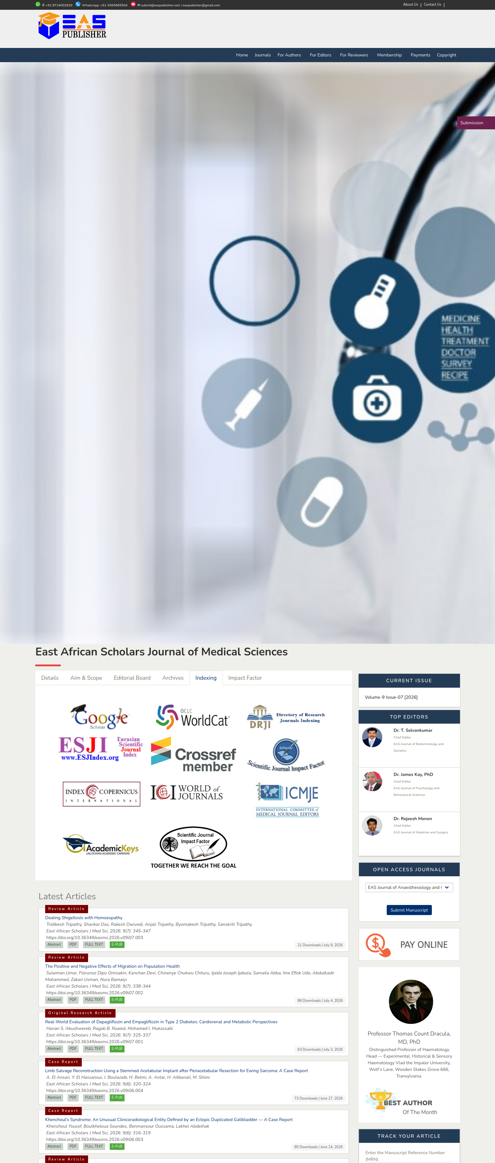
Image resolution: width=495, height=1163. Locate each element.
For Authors (290, 55)
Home (242, 55)
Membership (390, 55)
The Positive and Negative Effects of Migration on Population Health (112, 966)
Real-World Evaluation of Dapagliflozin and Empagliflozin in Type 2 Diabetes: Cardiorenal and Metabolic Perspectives (161, 1022)
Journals (263, 55)
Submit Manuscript (409, 910)
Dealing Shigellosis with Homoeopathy (83, 918)
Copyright (446, 55)
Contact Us (432, 4)
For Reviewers (355, 55)
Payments (420, 55)
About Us (410, 4)
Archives (173, 678)
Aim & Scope (86, 678)
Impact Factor (245, 678)
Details (50, 678)
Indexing (206, 678)
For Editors (322, 55)
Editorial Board (132, 678)
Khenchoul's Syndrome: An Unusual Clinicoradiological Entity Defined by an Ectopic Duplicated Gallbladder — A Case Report (169, 1120)
